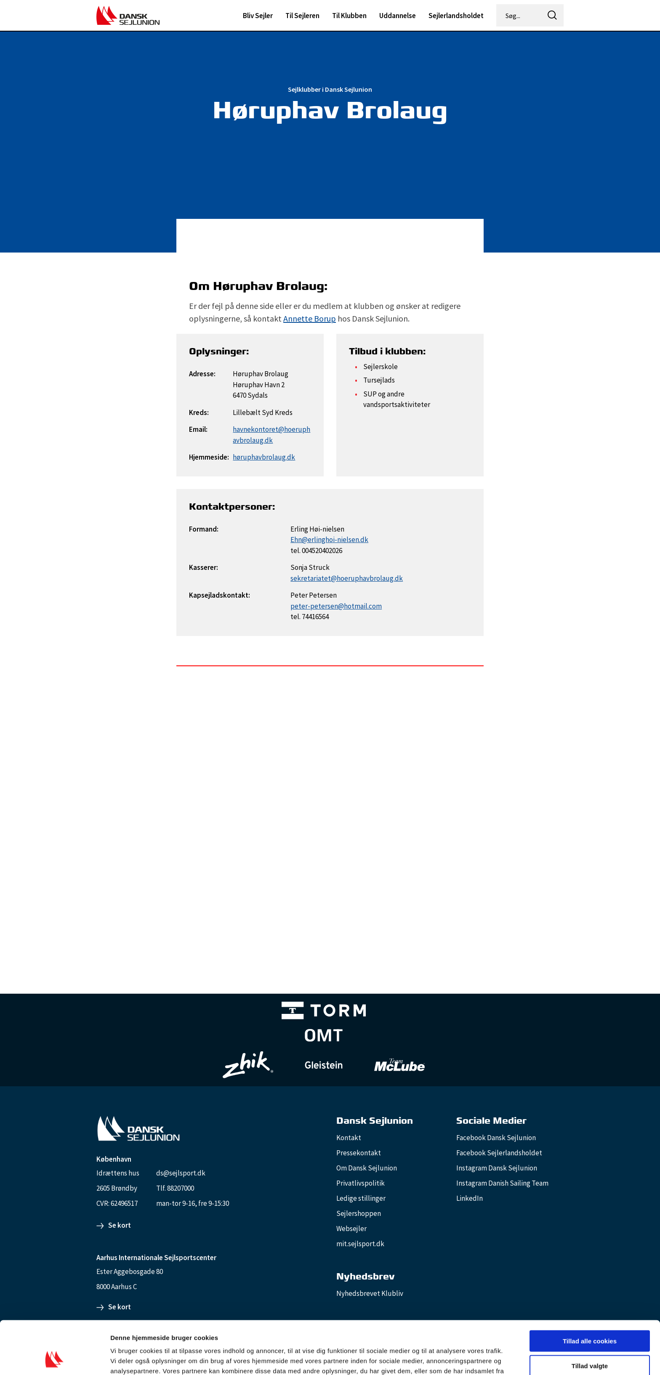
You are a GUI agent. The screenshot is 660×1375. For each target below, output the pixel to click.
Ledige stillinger (361, 1198)
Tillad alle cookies (590, 1291)
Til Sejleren (302, 15)
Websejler (351, 1228)
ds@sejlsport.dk (180, 1173)
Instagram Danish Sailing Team (502, 1183)
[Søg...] (519, 15)
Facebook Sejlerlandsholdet (499, 1152)
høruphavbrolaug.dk (264, 457)
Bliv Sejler (258, 15)
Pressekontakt (358, 1152)
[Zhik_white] (248, 1064)
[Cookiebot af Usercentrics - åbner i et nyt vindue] (54, 1358)
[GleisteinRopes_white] (324, 1064)
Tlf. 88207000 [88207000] (175, 1188)
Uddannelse (397, 15)
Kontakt (348, 1137)
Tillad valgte (590, 1315)
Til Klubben (349, 15)
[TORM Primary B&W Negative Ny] (323, 1012)
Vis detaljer (437, 1358)
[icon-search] (552, 15)
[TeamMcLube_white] (399, 1065)
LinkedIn (469, 1198)
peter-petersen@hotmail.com (336, 606)
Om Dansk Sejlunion (366, 1168)
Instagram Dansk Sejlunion (496, 1168)
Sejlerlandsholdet (456, 15)
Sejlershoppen (358, 1213)
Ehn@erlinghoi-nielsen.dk (329, 539)
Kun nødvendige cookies (589, 1340)
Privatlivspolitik (360, 1183)
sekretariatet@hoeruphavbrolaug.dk (346, 578)
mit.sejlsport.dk (360, 1243)
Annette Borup (309, 318)
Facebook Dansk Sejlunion (496, 1137)
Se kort (119, 1225)
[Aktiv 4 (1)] (323, 1037)
